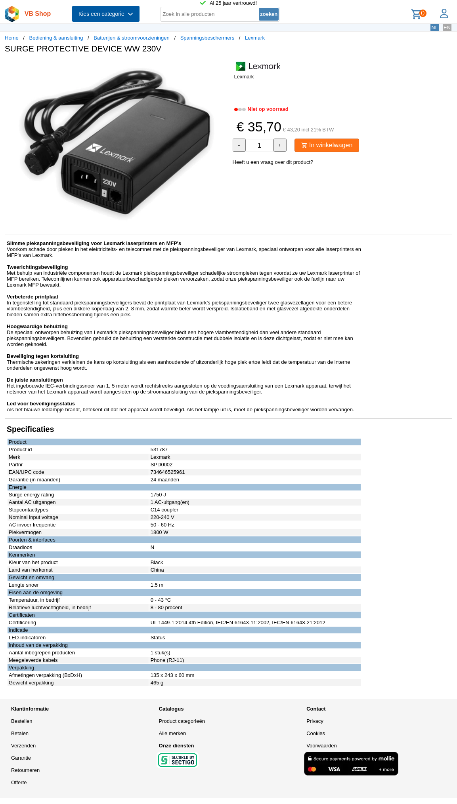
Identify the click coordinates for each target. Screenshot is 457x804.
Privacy (314, 721)
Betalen (20, 733)
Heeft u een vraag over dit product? (273, 162)
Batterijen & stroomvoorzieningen (132, 38)
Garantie (21, 758)
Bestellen (21, 721)
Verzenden (23, 746)
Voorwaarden (321, 746)
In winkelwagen (327, 145)
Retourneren (25, 770)
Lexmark (255, 38)
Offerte (19, 782)
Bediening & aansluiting (56, 38)
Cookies (315, 733)
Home (12, 38)
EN (447, 27)
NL (434, 27)
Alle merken (172, 733)
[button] (221, 67)
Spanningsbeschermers (207, 38)
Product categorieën (182, 721)
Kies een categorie (105, 14)
